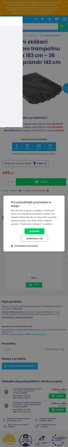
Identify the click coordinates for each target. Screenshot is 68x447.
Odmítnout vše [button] (34, 238)
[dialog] (34, 223)
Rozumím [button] (34, 231)
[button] (24, 246)
